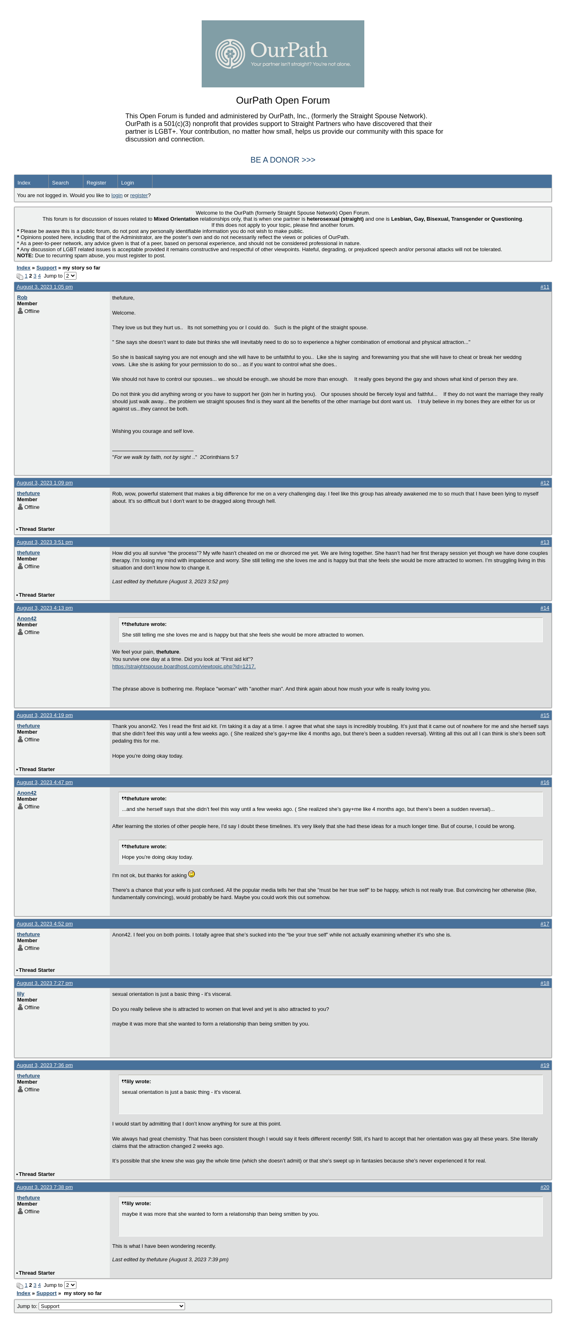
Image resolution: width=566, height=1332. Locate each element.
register (139, 195)
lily (20, 994)
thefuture (28, 493)
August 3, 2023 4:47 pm (45, 782)
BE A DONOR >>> (283, 159)
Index (23, 183)
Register (96, 183)
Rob (22, 297)
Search (60, 183)
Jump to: (101, 1306)
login (116, 195)
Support (46, 268)
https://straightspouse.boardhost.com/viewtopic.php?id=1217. (184, 666)
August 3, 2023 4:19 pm (45, 715)
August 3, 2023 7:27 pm (45, 983)
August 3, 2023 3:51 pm (45, 542)
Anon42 (27, 618)
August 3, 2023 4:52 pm (45, 924)
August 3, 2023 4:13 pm (45, 608)
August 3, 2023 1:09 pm (45, 483)
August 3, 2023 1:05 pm (45, 287)
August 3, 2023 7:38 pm (45, 1187)
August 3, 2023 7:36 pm (45, 1065)
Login (127, 183)
